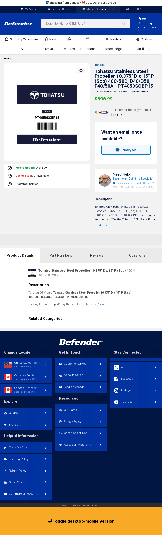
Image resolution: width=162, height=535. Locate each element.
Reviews (96, 255)
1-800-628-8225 (146, 183)
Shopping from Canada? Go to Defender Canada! (81, 2)
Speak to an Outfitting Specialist (133, 178)
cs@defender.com (124, 183)
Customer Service (59, 9)
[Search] (126, 23)
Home (7, 58)
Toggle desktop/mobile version (81, 521)
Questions (137, 255)
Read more (101, 225)
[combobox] (85, 23)
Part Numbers (61, 255)
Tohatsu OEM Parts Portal (88, 304)
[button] (81, 70)
